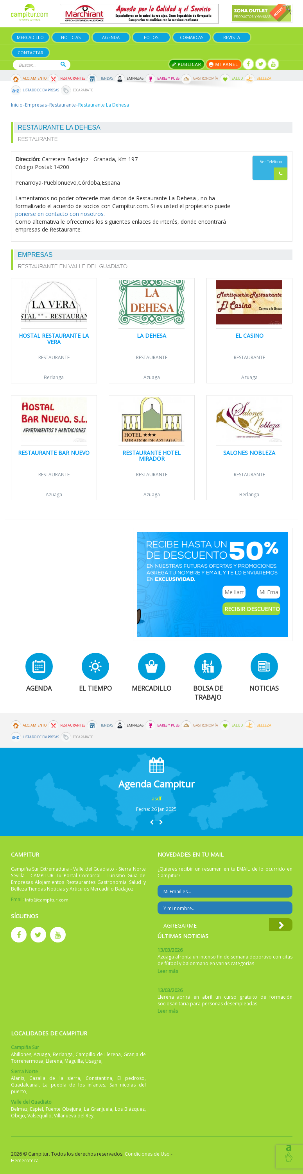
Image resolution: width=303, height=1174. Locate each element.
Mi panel (223, 64)
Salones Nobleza (249, 452)
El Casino (249, 335)
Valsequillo (39, 1115)
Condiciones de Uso (147, 1154)
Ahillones (21, 1054)
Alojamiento (35, 78)
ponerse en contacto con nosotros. (60, 213)
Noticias (71, 37)
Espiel (36, 1109)
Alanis (17, 1078)
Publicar (186, 64)
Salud (237, 78)
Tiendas (106, 78)
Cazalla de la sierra (54, 1078)
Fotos (151, 37)
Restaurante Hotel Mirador (151, 455)
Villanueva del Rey (73, 1115)
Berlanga (54, 377)
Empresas (135, 78)
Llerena (54, 1061)
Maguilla (74, 1061)
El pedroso (130, 1078)
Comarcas (191, 37)
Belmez (19, 1109)
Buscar (63, 64)
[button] (152, 822)
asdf (156, 798)
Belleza (263, 78)
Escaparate (83, 90)
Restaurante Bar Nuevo (54, 452)
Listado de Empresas (41, 90)
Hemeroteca (25, 1160)
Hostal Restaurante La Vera (54, 338)
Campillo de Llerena (98, 1054)
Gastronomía (205, 78)
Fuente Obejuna (63, 1109)
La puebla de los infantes (74, 1084)
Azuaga (151, 377)
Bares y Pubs (168, 78)
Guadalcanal (25, 1084)
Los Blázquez (130, 1109)
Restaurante (62, 105)
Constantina (99, 1078)
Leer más (168, 971)
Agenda (111, 37)
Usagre (93, 1061)
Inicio (17, 105)
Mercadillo (30, 37)
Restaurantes (72, 78)
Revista (231, 37)
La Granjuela (98, 1109)
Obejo (18, 1115)
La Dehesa (151, 335)
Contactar (30, 52)
